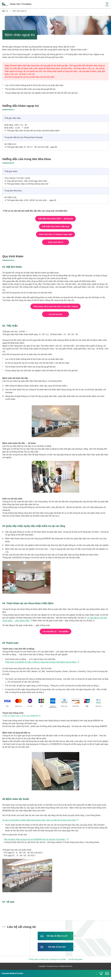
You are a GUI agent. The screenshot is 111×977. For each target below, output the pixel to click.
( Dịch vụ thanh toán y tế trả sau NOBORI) (20, 716)
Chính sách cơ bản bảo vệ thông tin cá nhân (47, 959)
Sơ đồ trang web (75, 959)
